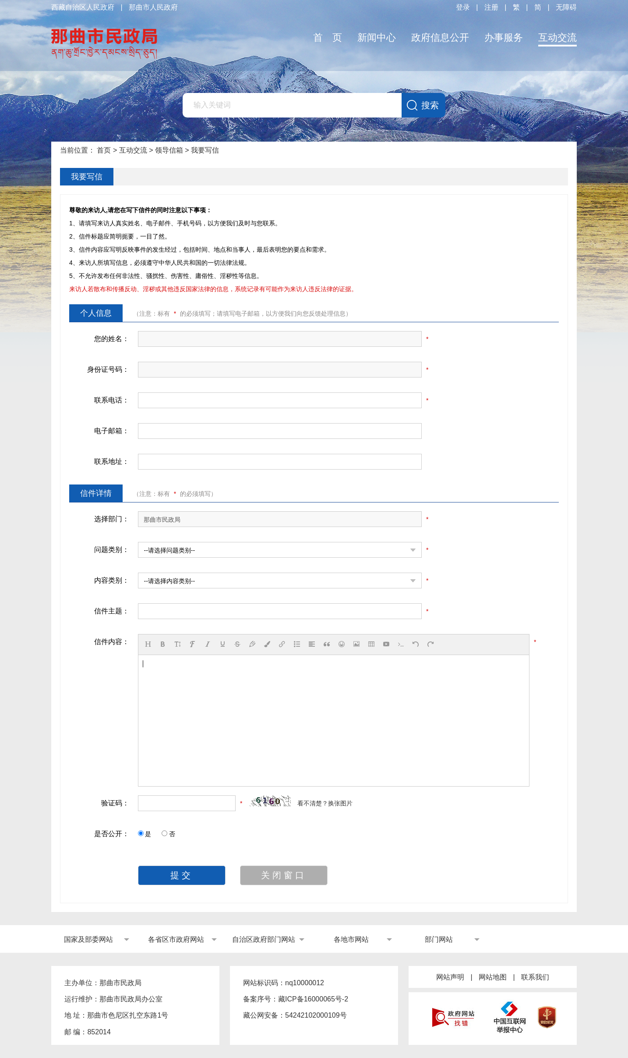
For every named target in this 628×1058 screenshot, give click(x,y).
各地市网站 (351, 939)
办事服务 (503, 37)
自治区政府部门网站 (263, 939)
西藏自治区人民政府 (82, 7)
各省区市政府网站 (176, 939)
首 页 (327, 37)
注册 (491, 7)
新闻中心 (376, 37)
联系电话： (111, 400)
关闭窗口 (284, 875)
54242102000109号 (316, 1015)
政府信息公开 (440, 37)
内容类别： (111, 580)
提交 (181, 875)
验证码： (115, 803)
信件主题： (111, 611)
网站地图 (493, 977)
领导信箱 (169, 150)
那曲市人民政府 (153, 7)
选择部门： (111, 519)
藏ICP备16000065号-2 (313, 999)
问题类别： (111, 549)
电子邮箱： (111, 431)
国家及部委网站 (88, 939)
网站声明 (450, 977)
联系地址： (111, 461)
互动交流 (557, 37)
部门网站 (439, 939)
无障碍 (566, 7)
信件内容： (111, 641)
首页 (104, 150)
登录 (463, 7)
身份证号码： (108, 369)
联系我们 (535, 977)
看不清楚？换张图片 (325, 803)
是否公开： (111, 833)
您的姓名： (111, 338)
